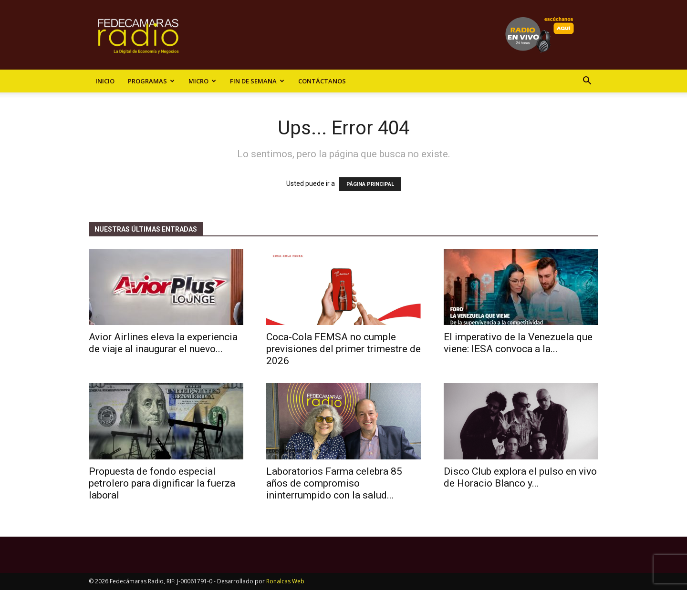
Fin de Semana (257, 81)
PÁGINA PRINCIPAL (370, 184)
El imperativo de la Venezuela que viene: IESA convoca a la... (518, 343)
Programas (151, 81)
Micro (202, 81)
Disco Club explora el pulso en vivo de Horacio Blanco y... (520, 477)
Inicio (104, 81)
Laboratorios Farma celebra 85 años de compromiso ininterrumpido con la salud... (334, 483)
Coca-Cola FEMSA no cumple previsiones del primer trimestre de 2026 (343, 348)
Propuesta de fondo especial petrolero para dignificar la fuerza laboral (162, 483)
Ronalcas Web (285, 581)
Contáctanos (322, 81)
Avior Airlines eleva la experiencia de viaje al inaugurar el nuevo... (163, 343)
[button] (586, 81)
